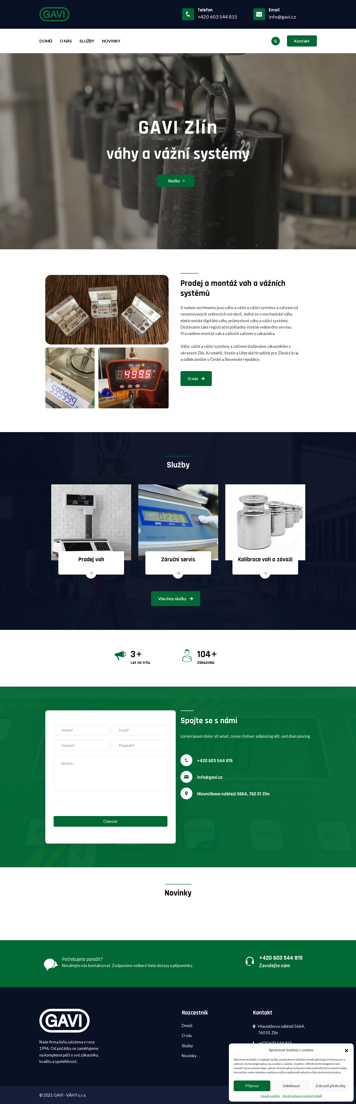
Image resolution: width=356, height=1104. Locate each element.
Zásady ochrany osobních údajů (302, 1096)
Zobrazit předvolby (330, 1086)
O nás (66, 40)
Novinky (111, 40)
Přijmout (252, 1086)
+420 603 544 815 (215, 761)
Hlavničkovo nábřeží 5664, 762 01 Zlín (233, 794)
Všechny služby (175, 598)
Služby (86, 40)
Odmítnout (291, 1086)
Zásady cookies (270, 1096)
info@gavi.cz (282, 16)
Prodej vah (91, 559)
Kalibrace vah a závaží (265, 559)
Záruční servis (178, 559)
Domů (45, 40)
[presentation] (90, 806)
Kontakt (302, 40)
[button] (346, 1049)
